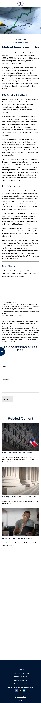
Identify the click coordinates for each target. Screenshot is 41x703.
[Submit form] (7, 399)
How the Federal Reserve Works (17, 453)
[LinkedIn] (24, 690)
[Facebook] (16, 690)
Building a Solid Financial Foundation (19, 496)
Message (5, 379)
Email (4, 367)
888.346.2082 (24, 674)
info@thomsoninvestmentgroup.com (20, 687)
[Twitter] (20, 690)
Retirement (20, 700)
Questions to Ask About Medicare (17, 538)
